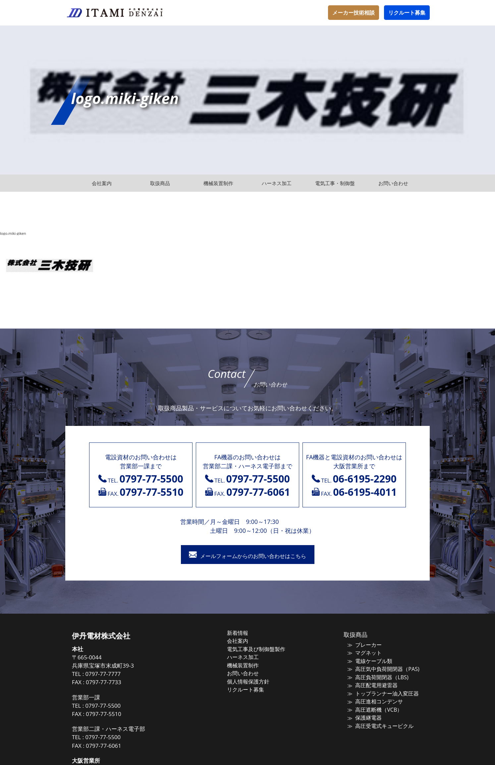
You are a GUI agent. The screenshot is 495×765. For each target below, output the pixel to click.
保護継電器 (364, 715)
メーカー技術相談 (353, 12)
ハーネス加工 (250, 657)
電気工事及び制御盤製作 (262, 649)
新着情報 (245, 634)
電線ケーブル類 (369, 661)
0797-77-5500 (115, 706)
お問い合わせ (250, 672)
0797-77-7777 (115, 675)
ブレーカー (364, 645)
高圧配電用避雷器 (371, 684)
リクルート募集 (406, 12)
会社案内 (245, 641)
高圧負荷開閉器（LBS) (376, 677)
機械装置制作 (250, 665)
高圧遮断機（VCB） (373, 708)
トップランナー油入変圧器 (381, 692)
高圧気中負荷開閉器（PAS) (381, 669)
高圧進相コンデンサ (374, 700)
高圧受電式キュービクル (379, 723)
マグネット (364, 653)
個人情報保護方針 (255, 680)
